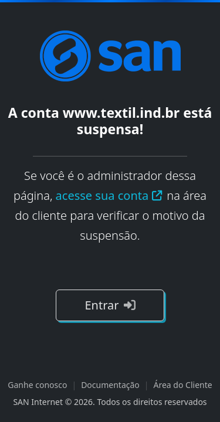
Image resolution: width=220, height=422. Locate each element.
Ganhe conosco (37, 384)
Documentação (110, 384)
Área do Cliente (183, 384)
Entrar (109, 305)
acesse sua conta (110, 195)
